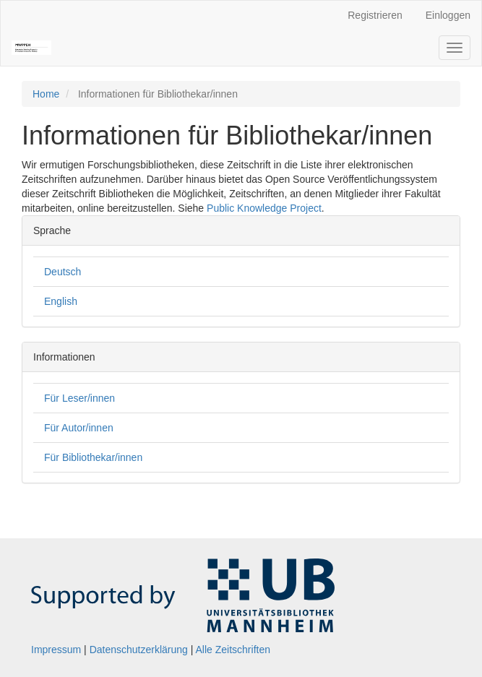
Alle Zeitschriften (233, 649)
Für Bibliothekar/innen (93, 457)
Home (46, 94)
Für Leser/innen (79, 398)
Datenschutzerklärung (139, 649)
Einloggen (448, 15)
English (60, 301)
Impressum (56, 649)
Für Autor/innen (78, 428)
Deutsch (62, 271)
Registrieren (375, 15)
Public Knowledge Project (264, 208)
